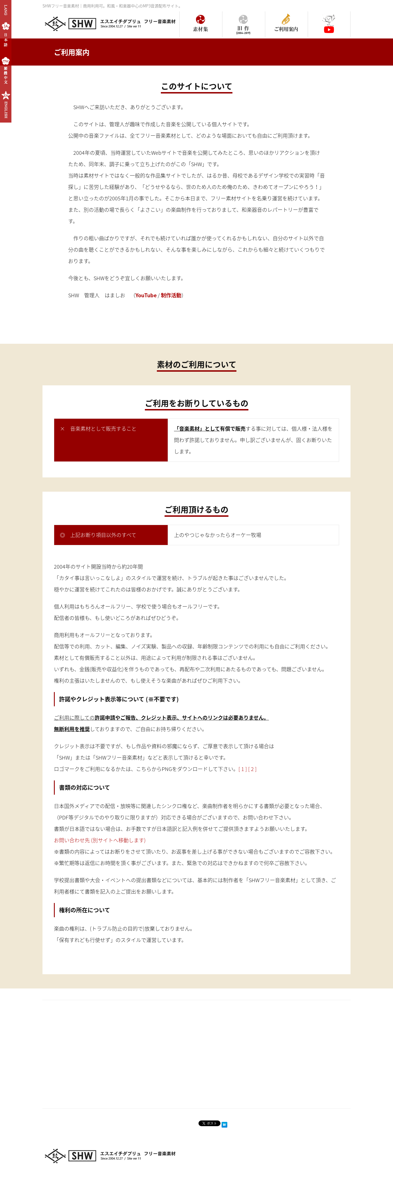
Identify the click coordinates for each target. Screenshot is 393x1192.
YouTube (146, 295)
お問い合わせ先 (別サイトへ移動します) (100, 840)
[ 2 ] (252, 769)
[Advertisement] (116, 1051)
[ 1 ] (242, 769)
